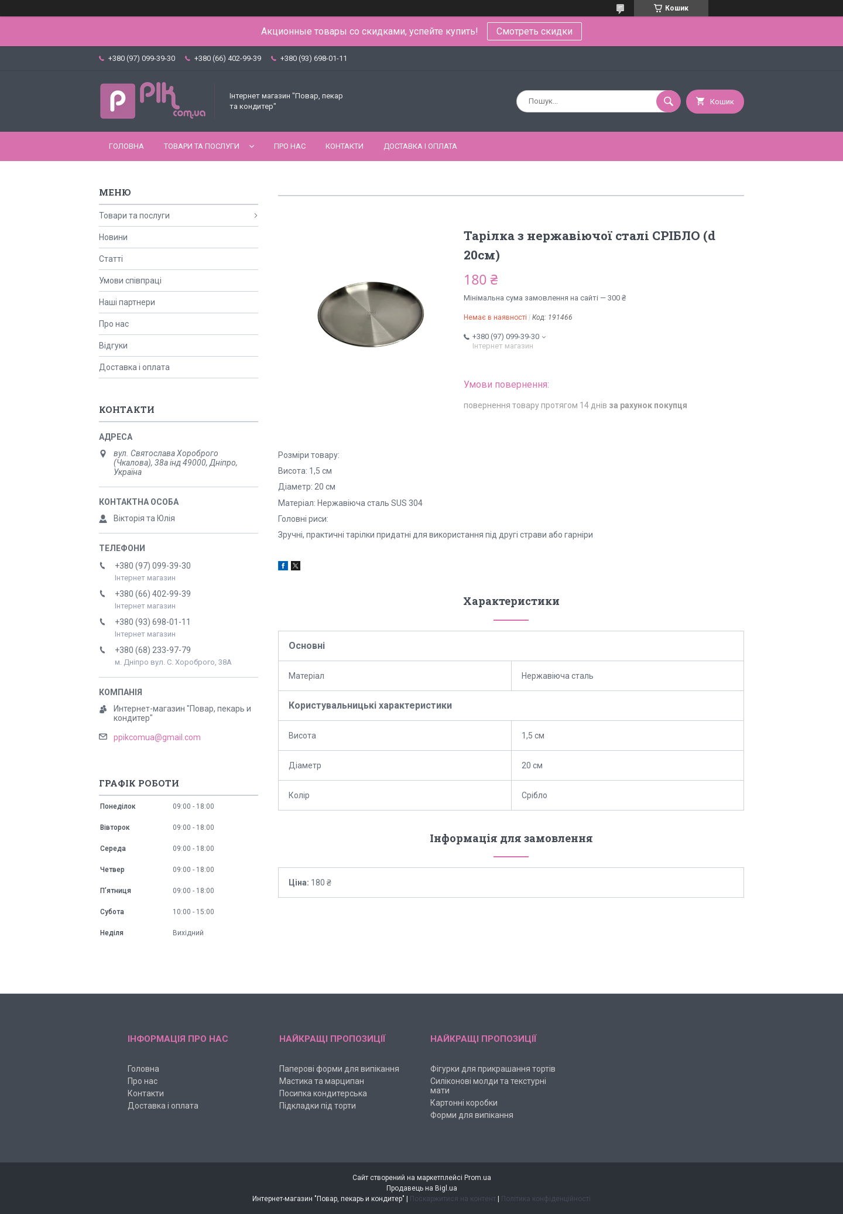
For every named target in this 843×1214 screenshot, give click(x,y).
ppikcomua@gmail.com (157, 737)
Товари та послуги (201, 146)
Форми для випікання (471, 1115)
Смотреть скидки (534, 31)
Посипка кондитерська (323, 1093)
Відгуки (113, 345)
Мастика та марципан (321, 1081)
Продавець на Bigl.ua (421, 1188)
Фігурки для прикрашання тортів (493, 1068)
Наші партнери (127, 302)
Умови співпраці (130, 280)
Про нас (290, 146)
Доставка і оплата (420, 146)
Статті (111, 259)
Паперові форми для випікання (339, 1068)
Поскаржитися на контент (453, 1199)
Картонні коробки (464, 1102)
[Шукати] (668, 101)
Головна (126, 146)
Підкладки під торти (317, 1105)
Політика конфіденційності (546, 1199)
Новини (113, 237)
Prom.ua (477, 1178)
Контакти (344, 146)
